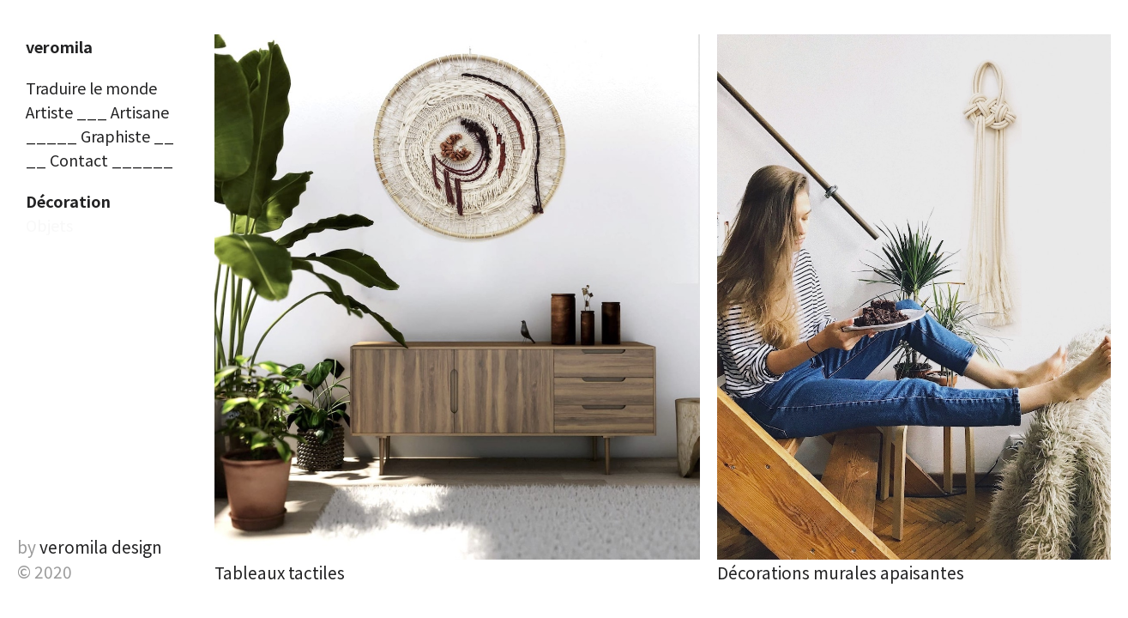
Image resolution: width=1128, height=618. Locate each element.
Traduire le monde (91, 87)
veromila (59, 46)
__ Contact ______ (99, 159)
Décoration (68, 201)
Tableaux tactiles (279, 572)
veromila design (100, 546)
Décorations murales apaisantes (840, 572)
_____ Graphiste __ (100, 135)
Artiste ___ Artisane (97, 111)
